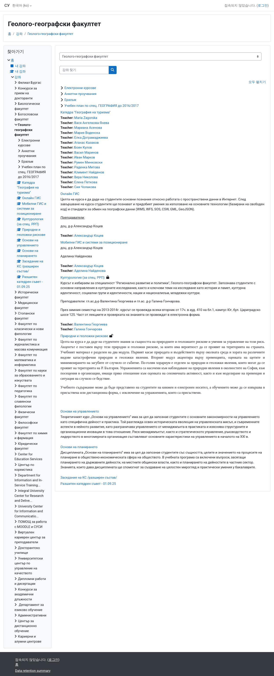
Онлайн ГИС (70, 194)
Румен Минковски (88, 162)
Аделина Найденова (90, 271)
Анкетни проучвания (81, 94)
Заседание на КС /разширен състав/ (89, 478)
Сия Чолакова (85, 187)
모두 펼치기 (257, 82)
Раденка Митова (87, 167)
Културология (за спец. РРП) (83, 278)
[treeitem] (27, 351)
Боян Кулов (83, 147)
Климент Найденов (89, 172)
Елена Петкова (85, 182)
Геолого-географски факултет (50, 34)
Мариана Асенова (88, 128)
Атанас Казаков (86, 143)
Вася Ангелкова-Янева (91, 123)
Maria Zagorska (85, 118)
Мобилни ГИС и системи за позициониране (94, 242)
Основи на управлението (80, 411)
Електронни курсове (80, 88)
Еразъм (70, 100)
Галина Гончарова (88, 329)
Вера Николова (86, 177)
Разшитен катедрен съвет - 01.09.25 (88, 484)
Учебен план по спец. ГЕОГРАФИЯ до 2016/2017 (102, 106)
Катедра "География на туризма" (86, 112)
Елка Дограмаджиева (91, 138)
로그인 (263, 5)
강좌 (19, 34)
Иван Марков (84, 157)
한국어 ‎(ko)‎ (20, 5)
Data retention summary (32, 671)
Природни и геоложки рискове (84, 336)
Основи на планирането (79, 447)
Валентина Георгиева (90, 324)
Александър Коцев (88, 236)
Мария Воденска (87, 133)
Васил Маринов (86, 152)
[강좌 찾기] (84, 70)
